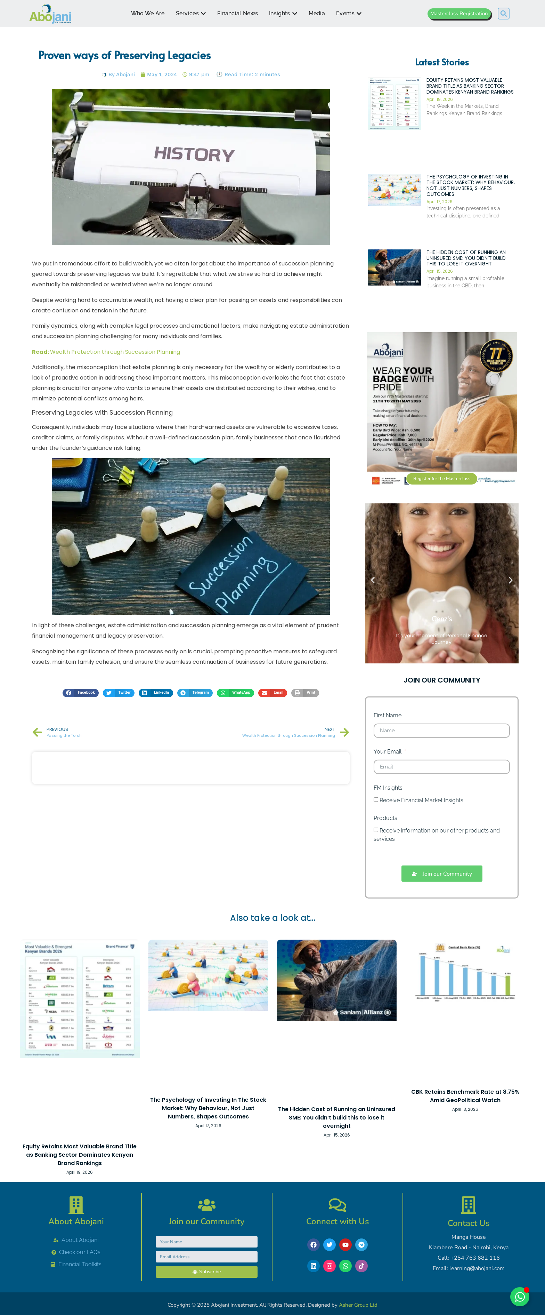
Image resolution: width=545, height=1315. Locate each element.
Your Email (388, 788)
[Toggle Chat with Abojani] (519, 1296)
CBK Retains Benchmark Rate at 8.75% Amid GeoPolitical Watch (465, 1096)
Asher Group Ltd (358, 1304)
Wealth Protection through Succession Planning (106, 352)
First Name (387, 752)
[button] (504, 13)
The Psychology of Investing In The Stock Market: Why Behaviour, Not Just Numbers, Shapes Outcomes (470, 221)
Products (385, 854)
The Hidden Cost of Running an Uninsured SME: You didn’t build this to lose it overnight (466, 293)
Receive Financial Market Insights (421, 836)
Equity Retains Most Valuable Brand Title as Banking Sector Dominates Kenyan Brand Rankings (470, 121)
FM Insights (388, 824)
